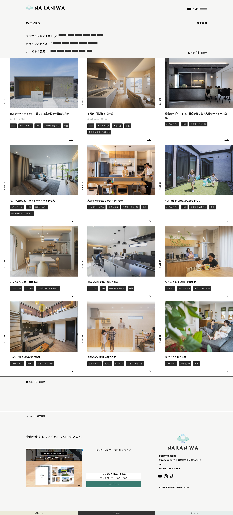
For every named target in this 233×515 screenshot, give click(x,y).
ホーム (29, 416)
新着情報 (200, 482)
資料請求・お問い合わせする (113, 480)
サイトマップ (164, 482)
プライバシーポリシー (183, 482)
